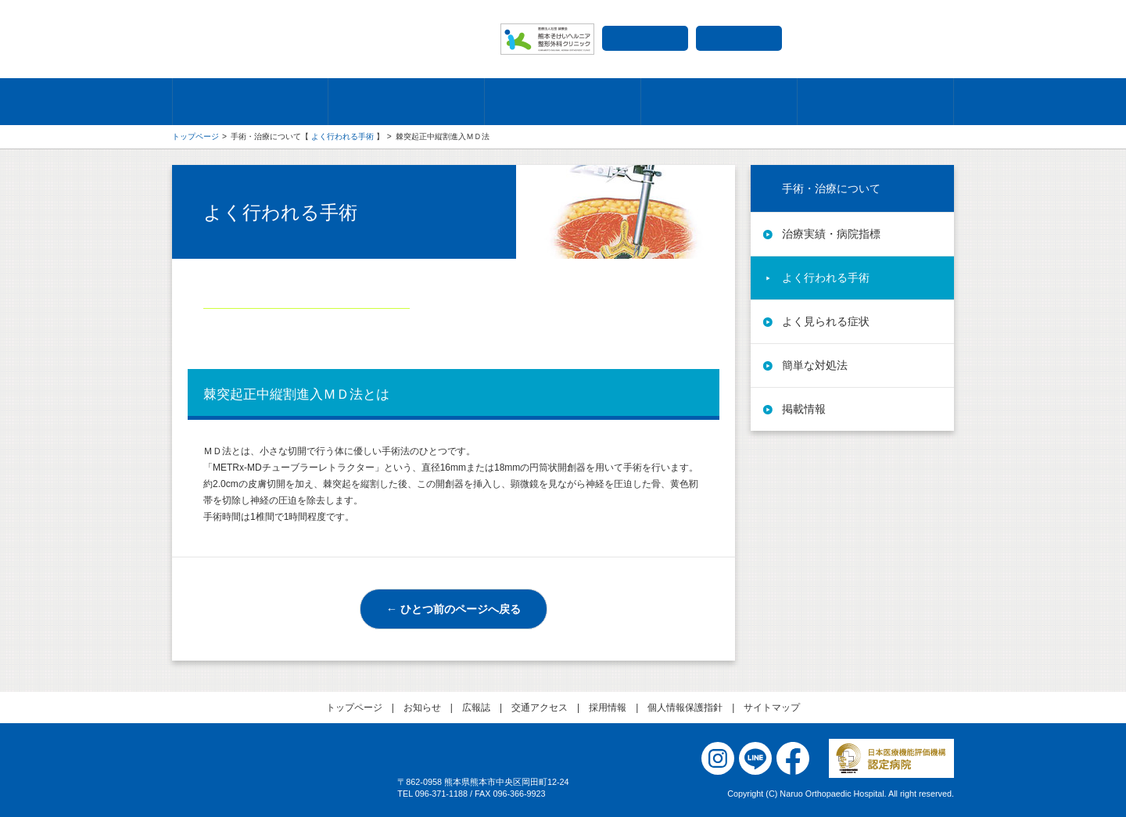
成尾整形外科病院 (328, 39)
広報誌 (476, 707)
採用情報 (739, 38)
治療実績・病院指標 (831, 234)
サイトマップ (772, 707)
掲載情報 (804, 409)
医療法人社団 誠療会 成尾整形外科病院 (273, 779)
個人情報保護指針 (685, 707)
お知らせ (422, 707)
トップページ (195, 136)
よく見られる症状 (826, 321)
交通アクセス (645, 38)
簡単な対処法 (815, 365)
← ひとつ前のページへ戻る (453, 609)
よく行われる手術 (342, 136)
